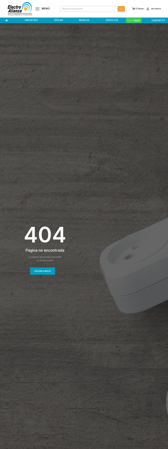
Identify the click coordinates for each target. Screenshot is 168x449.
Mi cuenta (156, 9)
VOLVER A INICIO (42, 271)
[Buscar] (121, 9)
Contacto (158, 20)
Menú (46, 8)
